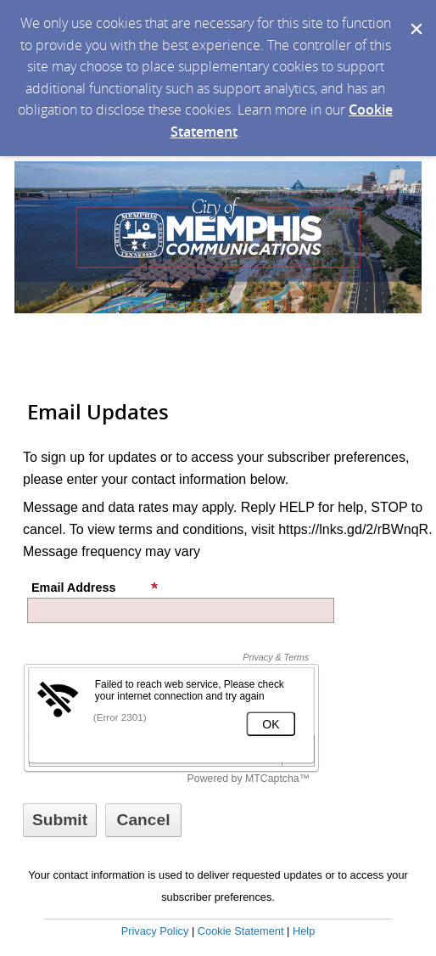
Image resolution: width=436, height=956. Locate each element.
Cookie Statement (241, 931)
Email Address (95, 587)
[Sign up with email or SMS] (60, 820)
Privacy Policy (155, 931)
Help (304, 931)
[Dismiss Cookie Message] (415, 16)
